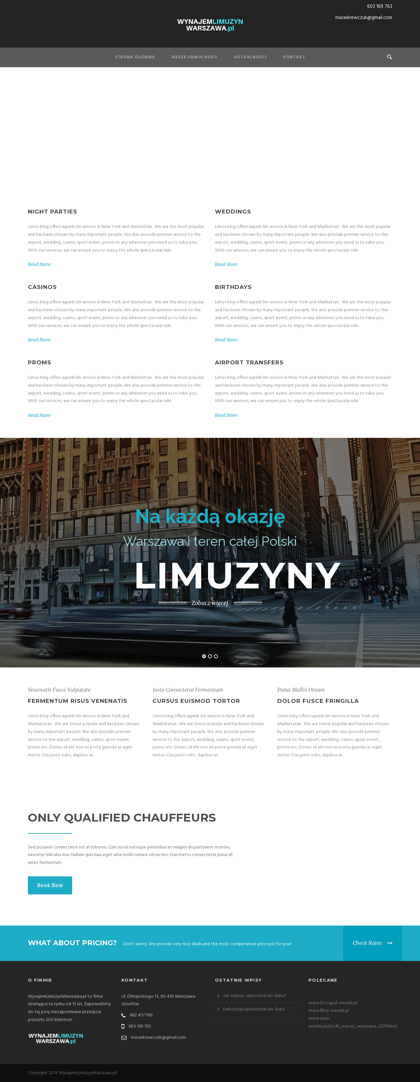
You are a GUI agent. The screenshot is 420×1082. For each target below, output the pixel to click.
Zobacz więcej (210, 603)
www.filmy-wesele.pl (328, 1010)
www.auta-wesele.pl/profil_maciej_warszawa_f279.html (352, 1022)
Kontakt (294, 57)
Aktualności (250, 57)
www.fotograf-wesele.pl (332, 1003)
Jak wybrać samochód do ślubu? (254, 996)
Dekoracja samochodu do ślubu (254, 1009)
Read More (39, 264)
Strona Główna (135, 57)
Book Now (50, 885)
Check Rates (367, 943)
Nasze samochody (195, 57)
